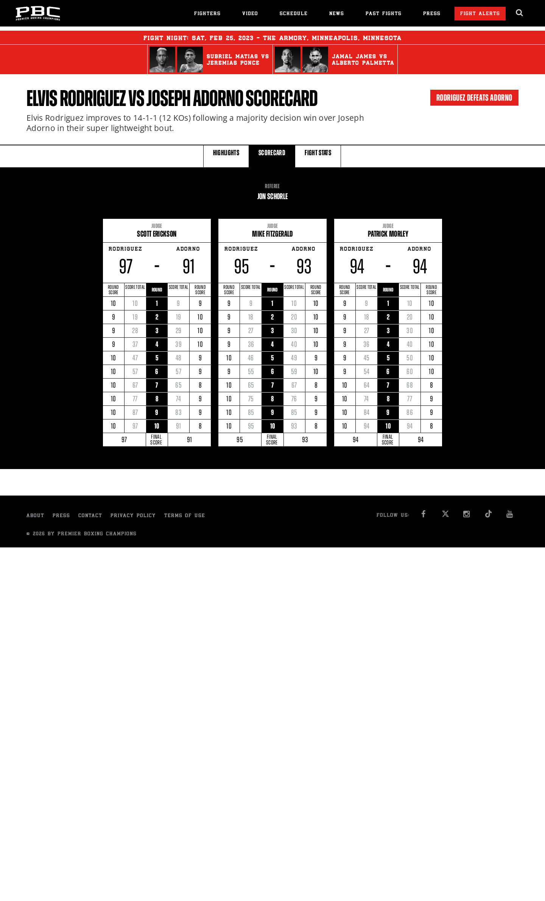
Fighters (207, 14)
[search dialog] (520, 13)
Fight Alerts (480, 14)
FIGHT (318, 156)
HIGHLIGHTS (226, 156)
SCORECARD (271, 156)
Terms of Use (184, 516)
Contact (90, 516)
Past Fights (384, 14)
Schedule (294, 14)
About (35, 516)
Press (432, 14)
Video (250, 14)
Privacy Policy (133, 516)
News (336, 14)
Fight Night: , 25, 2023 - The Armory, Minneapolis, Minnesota (272, 37)
